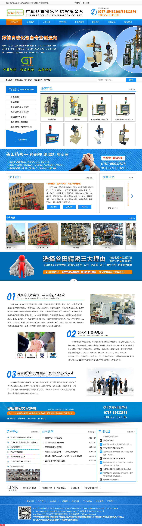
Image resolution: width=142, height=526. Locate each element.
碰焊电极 (47, 80)
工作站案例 (79, 22)
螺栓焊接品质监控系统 (20, 112)
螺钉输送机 (19, 80)
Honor (130, 178)
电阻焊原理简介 (16, 447)
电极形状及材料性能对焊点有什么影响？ (117, 469)
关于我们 (30, 22)
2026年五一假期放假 (53, 438)
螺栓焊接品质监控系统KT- (124, 108)
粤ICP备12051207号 (96, 511)
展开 (139, 36)
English (86, 3)
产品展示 (63, 22)
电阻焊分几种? (108, 441)
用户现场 (76, 236)
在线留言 (69, 207)
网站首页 (14, 22)
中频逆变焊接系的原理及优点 (21, 461)
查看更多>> (35, 432)
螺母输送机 (28, 80)
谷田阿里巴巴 (47, 488)
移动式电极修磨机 (76, 136)
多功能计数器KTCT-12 (52, 136)
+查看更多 (131, 89)
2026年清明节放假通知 (54, 443)
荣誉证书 (108, 177)
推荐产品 (47, 88)
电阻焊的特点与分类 (18, 457)
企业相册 (46, 22)
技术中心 (12, 431)
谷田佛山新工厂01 (43, 236)
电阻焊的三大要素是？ (111, 480)
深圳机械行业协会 (29, 488)
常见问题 (104, 431)
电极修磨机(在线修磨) (19, 122)
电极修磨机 (38, 80)
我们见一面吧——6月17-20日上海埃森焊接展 (63, 456)
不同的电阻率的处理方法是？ (113, 448)
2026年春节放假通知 (53, 447)
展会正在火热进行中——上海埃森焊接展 (61, 452)
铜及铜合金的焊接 (17, 466)
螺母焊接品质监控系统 (20, 107)
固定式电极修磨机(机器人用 (100, 136)
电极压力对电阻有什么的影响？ (22, 437)
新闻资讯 (95, 22)
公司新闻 (48, 431)
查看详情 (53, 207)
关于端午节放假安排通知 (55, 461)
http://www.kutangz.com (67, 511)
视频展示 (111, 22)
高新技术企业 (117, 195)
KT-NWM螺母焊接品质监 (100, 108)
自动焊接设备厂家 (91, 488)
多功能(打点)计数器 (18, 117)
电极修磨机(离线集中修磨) (21, 127)
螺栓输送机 (15, 102)
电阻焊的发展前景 (17, 452)
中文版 (77, 3)
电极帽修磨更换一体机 (124, 136)
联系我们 (128, 22)
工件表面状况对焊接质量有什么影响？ (24, 442)
